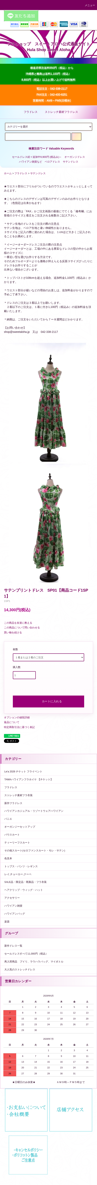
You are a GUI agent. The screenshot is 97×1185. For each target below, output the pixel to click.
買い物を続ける (13, 632)
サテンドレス (70, 161)
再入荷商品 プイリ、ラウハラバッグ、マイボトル (33, 961)
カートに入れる (48, 701)
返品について (11, 722)
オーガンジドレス (74, 157)
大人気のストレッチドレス (19, 969)
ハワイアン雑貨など (30, 161)
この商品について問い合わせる (22, 627)
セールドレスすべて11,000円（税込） (26, 953)
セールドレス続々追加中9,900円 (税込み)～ (37, 157)
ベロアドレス (52, 161)
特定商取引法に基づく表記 (19, 727)
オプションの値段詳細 (17, 717)
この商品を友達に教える (18, 622)
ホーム (8, 173)
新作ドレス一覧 (13, 945)
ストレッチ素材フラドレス (59, 111)
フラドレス (28, 111)
